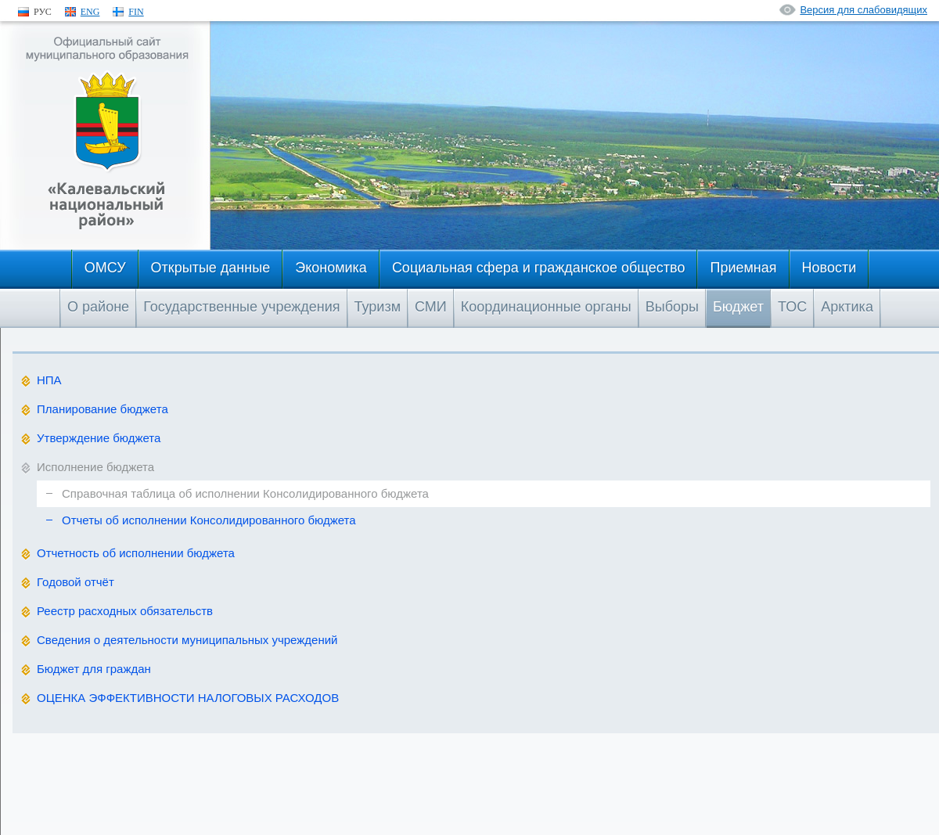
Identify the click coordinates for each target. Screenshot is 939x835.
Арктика (847, 307)
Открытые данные (211, 267)
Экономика (331, 267)
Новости (829, 267)
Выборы (672, 307)
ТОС (792, 307)
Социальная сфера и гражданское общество (538, 267)
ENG (90, 12)
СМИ (431, 307)
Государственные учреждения (241, 307)
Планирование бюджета (102, 409)
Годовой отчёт (75, 581)
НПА (49, 380)
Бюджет (738, 307)
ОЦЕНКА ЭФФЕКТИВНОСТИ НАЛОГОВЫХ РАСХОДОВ (188, 697)
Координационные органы (546, 307)
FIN (135, 12)
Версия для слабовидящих (863, 10)
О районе (98, 307)
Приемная (743, 267)
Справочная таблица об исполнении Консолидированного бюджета (245, 493)
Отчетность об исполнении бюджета (136, 553)
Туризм (377, 307)
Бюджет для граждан (94, 668)
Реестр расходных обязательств (125, 610)
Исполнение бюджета (95, 466)
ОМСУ (105, 267)
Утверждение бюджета (98, 437)
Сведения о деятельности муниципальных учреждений (187, 639)
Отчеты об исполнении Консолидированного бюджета (209, 520)
